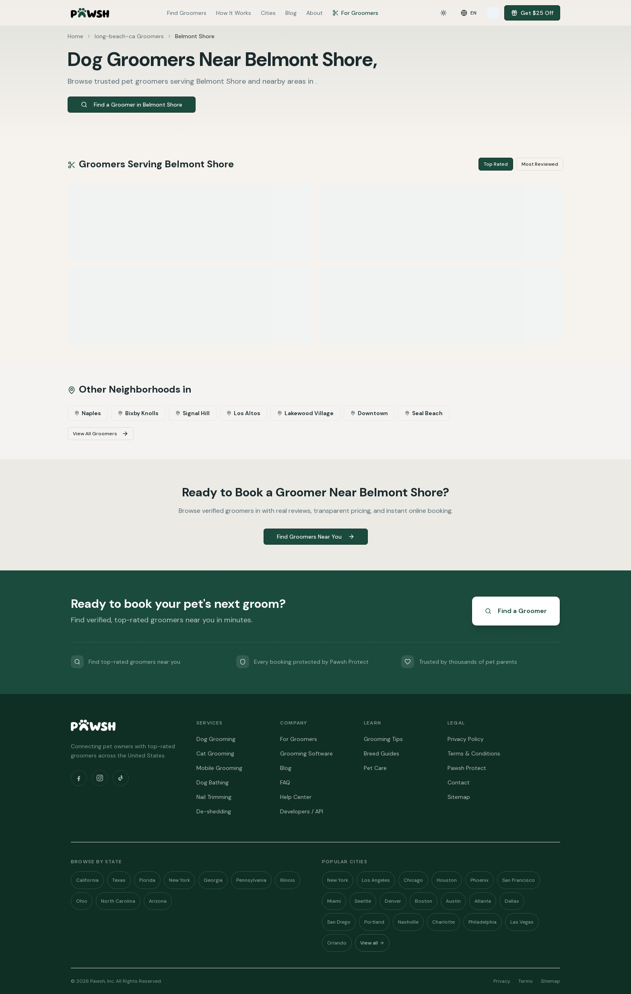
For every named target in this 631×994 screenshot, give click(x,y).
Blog (291, 12)
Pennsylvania (251, 880)
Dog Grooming (215, 739)
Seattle (363, 901)
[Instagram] (100, 778)
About (314, 12)
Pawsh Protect (466, 768)
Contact (458, 782)
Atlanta (482, 901)
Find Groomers (186, 12)
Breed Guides (381, 753)
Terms (525, 981)
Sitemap (458, 797)
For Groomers (355, 12)
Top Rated (496, 164)
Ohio (81, 901)
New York (179, 880)
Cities (268, 12)
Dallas (512, 901)
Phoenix (479, 880)
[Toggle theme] (443, 13)
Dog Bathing (212, 782)
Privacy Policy (465, 739)
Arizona (158, 901)
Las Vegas (522, 922)
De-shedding (213, 811)
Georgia (213, 880)
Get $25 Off (532, 12)
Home (75, 36)
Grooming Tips (383, 739)
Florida (147, 880)
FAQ (285, 782)
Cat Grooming (215, 753)
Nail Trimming (213, 797)
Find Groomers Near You (316, 536)
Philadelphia (482, 922)
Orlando (336, 943)
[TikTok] (121, 778)
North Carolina (118, 901)
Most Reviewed (540, 164)
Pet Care (375, 768)
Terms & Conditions (473, 753)
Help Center (295, 797)
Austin (453, 901)
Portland (374, 922)
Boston (423, 901)
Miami (334, 901)
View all (372, 943)
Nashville (408, 922)
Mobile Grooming (219, 768)
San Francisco (518, 880)
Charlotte (443, 922)
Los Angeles (376, 880)
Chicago (413, 880)
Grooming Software (306, 753)
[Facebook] (79, 778)
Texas (119, 880)
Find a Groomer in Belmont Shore (131, 104)
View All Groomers (100, 433)
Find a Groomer (516, 611)
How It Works (233, 12)
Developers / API (301, 811)
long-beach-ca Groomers (129, 36)
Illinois (287, 880)
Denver (393, 901)
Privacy (501, 981)
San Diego (339, 922)
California (87, 880)
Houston (447, 880)
